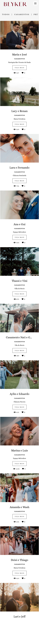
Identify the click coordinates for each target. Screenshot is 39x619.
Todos (6, 14)
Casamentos (21, 14)
